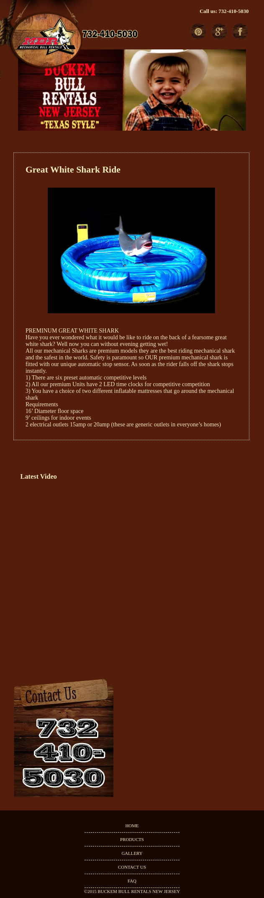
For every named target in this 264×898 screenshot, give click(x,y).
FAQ (132, 880)
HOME (131, 825)
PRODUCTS (132, 839)
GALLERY (131, 853)
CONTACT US (132, 867)
